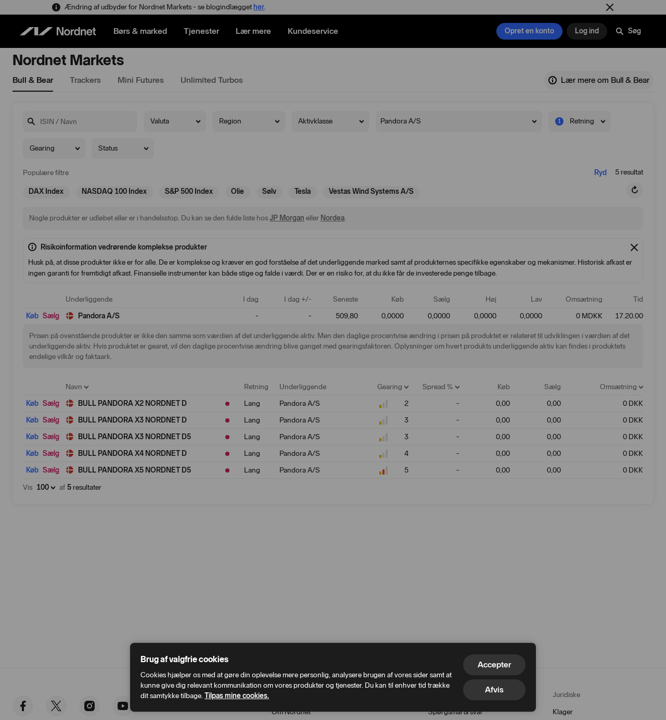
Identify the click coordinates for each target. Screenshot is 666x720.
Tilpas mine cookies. (236, 695)
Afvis (494, 689)
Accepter (494, 664)
